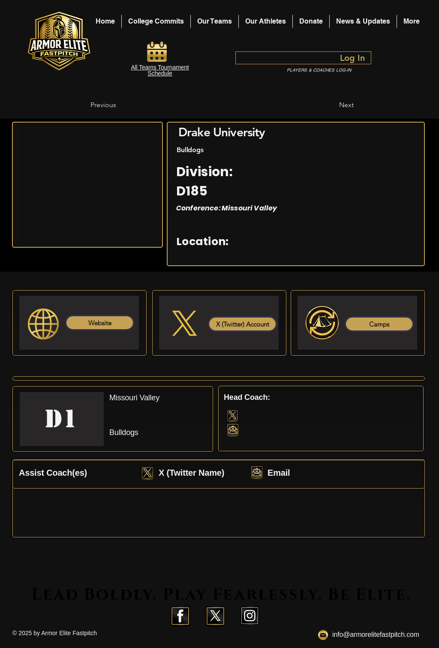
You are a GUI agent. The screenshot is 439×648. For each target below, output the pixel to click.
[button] (265, 21)
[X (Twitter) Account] (242, 324)
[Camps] (379, 324)
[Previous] (118, 105)
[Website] (99, 322)
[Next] (332, 105)
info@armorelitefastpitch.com (375, 634)
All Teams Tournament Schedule (160, 70)
